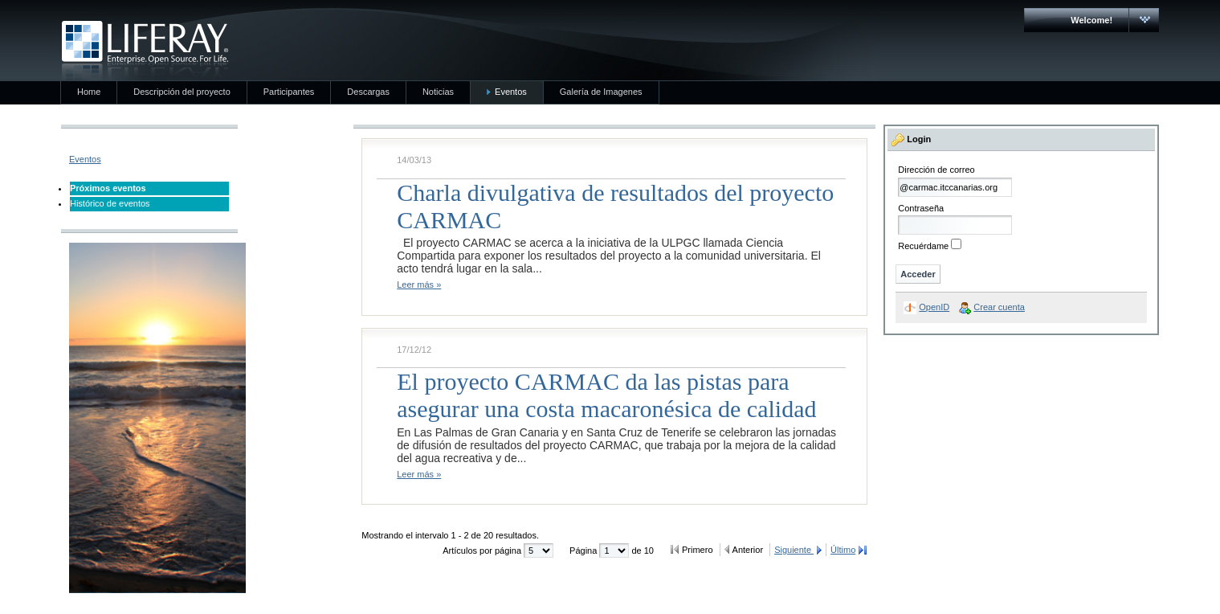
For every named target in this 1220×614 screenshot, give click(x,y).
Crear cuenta (999, 307)
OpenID (934, 307)
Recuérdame (923, 246)
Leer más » (419, 284)
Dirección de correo (936, 170)
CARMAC (145, 50)
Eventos (85, 159)
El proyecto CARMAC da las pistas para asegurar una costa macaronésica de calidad (606, 395)
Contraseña (921, 208)
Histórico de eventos (110, 203)
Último (842, 550)
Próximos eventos (108, 188)
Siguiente (794, 550)
